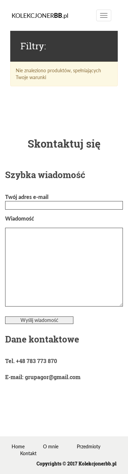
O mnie (50, 446)
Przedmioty (88, 446)
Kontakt (28, 453)
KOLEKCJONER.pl (40, 15)
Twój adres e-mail (64, 201)
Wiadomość (64, 261)
